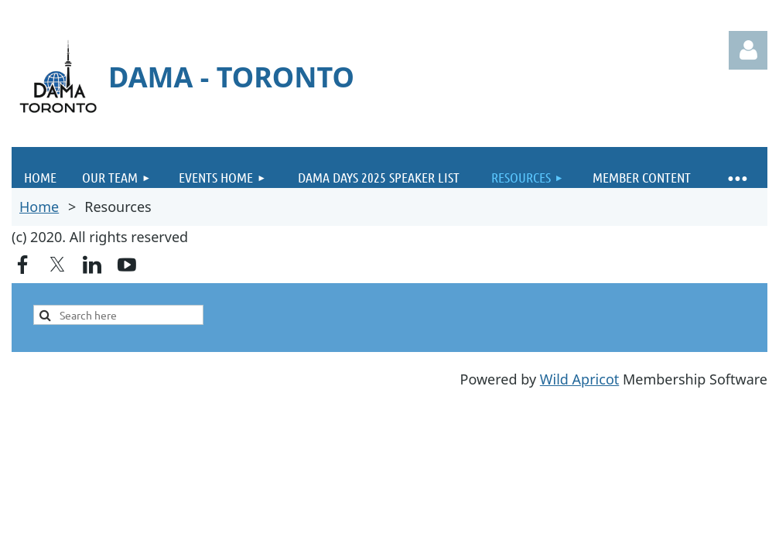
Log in (748, 50)
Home (39, 206)
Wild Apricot (579, 379)
